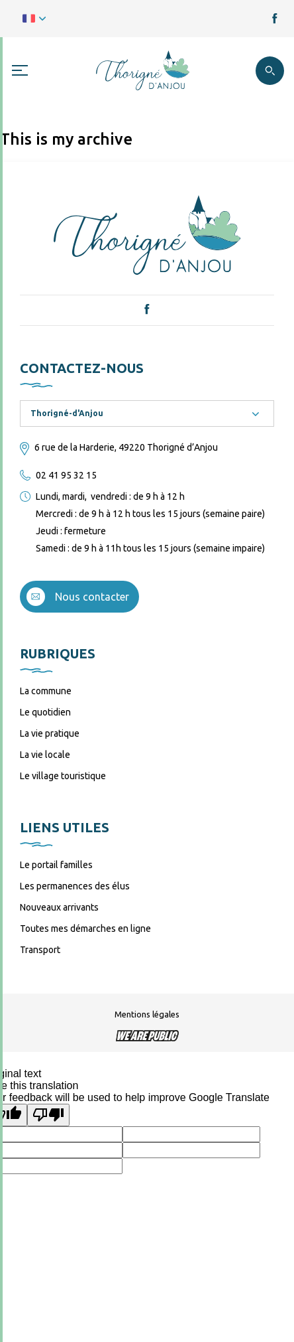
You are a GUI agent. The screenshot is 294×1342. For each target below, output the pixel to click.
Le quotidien (45, 712)
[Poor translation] (48, 1115)
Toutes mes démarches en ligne (85, 928)
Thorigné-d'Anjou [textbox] (66, 413)
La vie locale (45, 754)
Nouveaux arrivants (59, 907)
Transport (40, 949)
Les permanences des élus (75, 886)
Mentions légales (147, 1014)
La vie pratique (49, 733)
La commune (46, 691)
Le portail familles (56, 864)
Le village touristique (63, 776)
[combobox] (147, 413)
